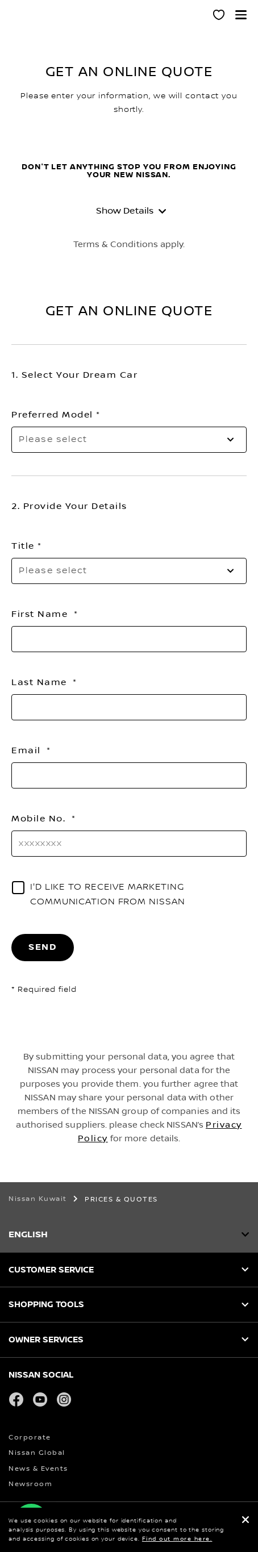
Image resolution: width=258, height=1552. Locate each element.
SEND (42, 947)
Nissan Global (37, 1453)
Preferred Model (52, 415)
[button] (241, 14)
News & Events (38, 1469)
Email (27, 750)
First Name (41, 614)
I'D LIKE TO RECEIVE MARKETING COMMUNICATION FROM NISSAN (107, 894)
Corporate (30, 1437)
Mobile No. (40, 818)
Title (23, 546)
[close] (245, 1521)
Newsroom (30, 1484)
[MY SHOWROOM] (219, 16)
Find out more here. (177, 1538)
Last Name (40, 682)
